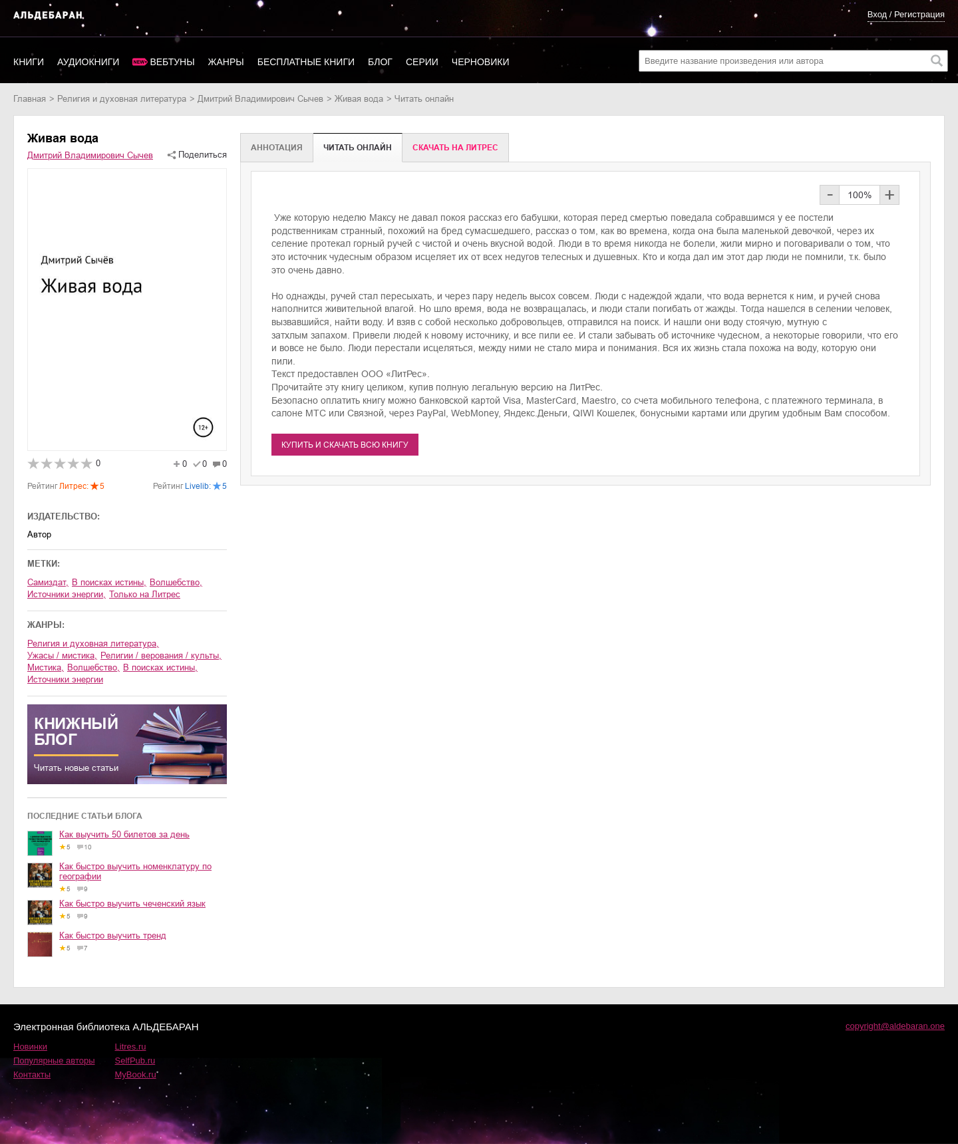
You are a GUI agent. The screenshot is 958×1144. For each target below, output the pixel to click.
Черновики (481, 62)
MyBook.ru (135, 1074)
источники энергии (65, 679)
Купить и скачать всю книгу (344, 445)
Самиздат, (48, 582)
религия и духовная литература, (93, 643)
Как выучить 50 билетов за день (124, 834)
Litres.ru (130, 1047)
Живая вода (359, 99)
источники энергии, (66, 594)
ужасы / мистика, (62, 655)
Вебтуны (172, 62)
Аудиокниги (88, 62)
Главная (29, 99)
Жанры (226, 62)
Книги (28, 62)
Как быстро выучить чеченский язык (132, 904)
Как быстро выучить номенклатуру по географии (135, 871)
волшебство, (176, 582)
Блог (380, 62)
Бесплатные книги (306, 62)
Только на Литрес (144, 594)
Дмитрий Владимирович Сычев (260, 99)
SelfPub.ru (135, 1061)
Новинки (30, 1047)
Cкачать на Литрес (455, 147)
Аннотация (277, 147)
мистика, (45, 667)
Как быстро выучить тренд (112, 935)
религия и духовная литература (121, 99)
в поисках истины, (109, 582)
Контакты (32, 1074)
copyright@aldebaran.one (895, 1026)
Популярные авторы (54, 1061)
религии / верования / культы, (161, 655)
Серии (422, 62)
